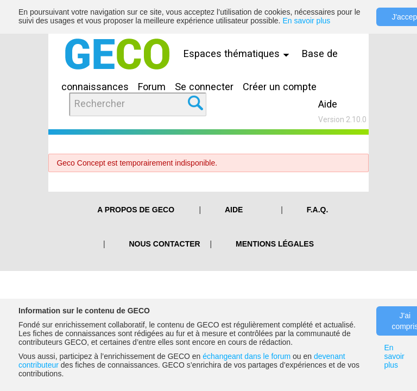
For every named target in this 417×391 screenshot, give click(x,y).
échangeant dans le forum (246, 356)
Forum (152, 86)
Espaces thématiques (239, 53)
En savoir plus (306, 20)
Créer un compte (280, 86)
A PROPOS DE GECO (135, 209)
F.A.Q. (317, 209)
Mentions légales (275, 243)
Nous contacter (164, 243)
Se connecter (204, 86)
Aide (327, 104)
